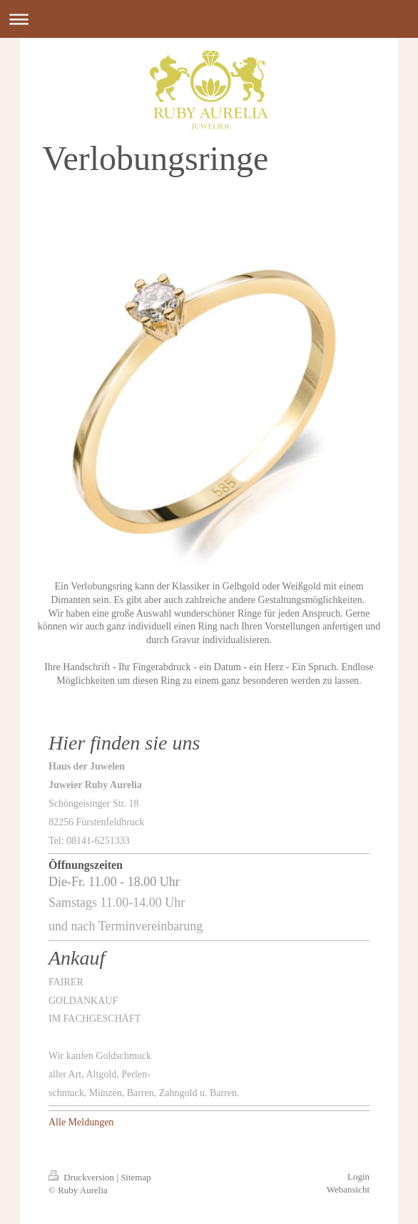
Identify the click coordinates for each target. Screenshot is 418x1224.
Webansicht (348, 1189)
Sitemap (136, 1177)
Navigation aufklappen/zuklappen (209, 19)
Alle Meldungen (81, 1122)
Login (358, 1176)
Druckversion (82, 1177)
